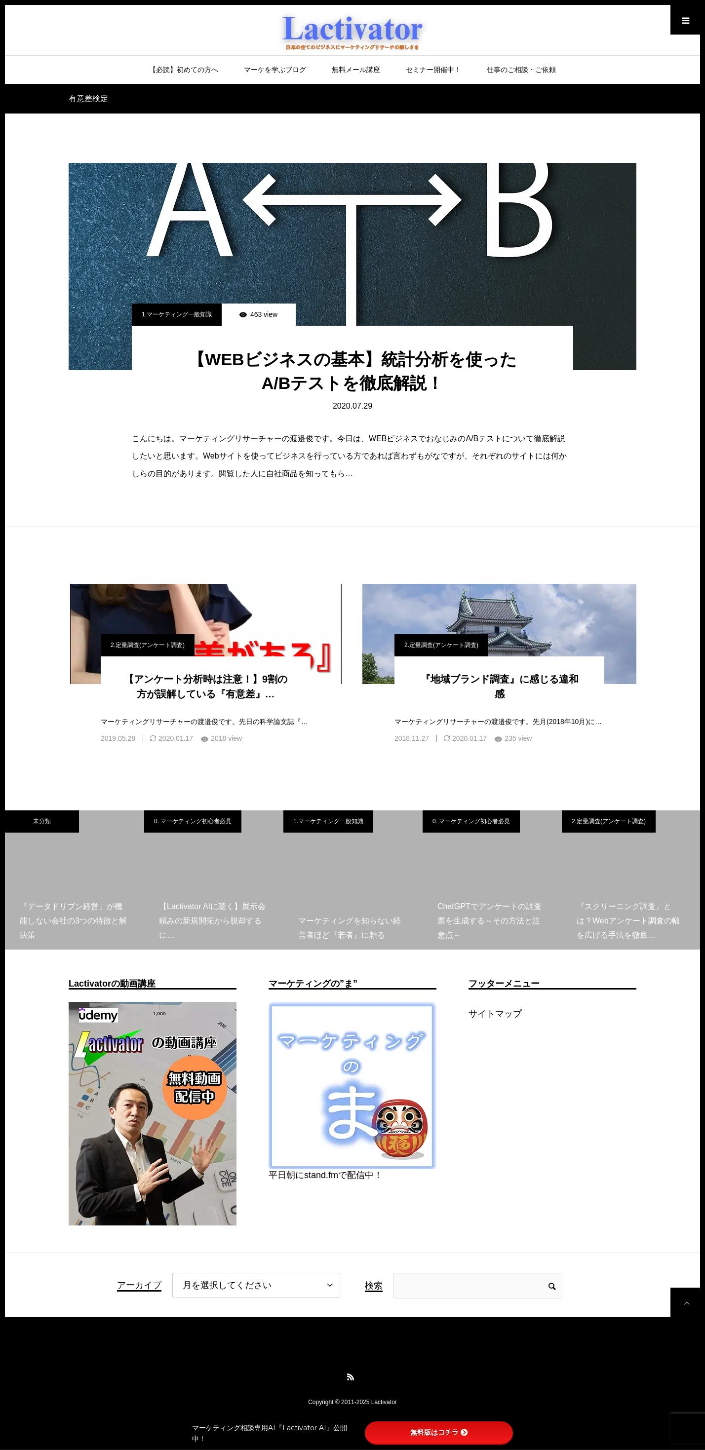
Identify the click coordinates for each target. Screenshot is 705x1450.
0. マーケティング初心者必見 (193, 821)
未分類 (42, 821)
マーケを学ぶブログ (275, 70)
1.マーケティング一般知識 (177, 314)
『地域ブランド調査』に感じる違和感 (500, 686)
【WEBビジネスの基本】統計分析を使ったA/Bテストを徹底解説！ (352, 371)
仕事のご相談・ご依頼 (521, 70)
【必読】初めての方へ (183, 70)
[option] (74, 880)
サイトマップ (495, 1014)
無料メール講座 (356, 70)
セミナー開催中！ (433, 70)
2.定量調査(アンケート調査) (148, 645)
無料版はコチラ (439, 1432)
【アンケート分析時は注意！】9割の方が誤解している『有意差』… (205, 686)
